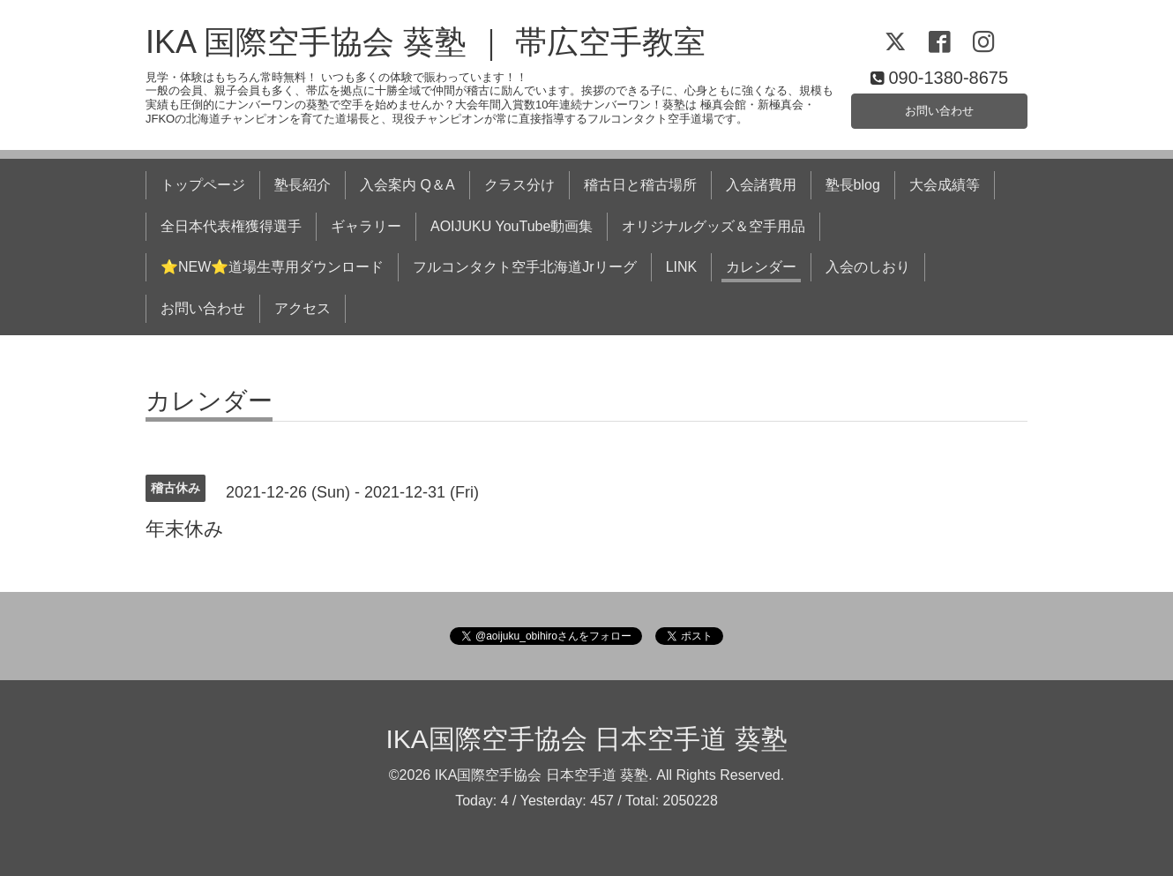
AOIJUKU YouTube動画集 (511, 226)
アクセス (302, 308)
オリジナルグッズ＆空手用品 (713, 226)
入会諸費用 (761, 184)
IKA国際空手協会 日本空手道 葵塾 (586, 738)
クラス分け (519, 184)
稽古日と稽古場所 (640, 184)
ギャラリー (366, 226)
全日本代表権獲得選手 (231, 226)
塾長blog (853, 184)
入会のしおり (868, 266)
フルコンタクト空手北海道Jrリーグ (524, 266)
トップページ (203, 184)
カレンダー (761, 266)
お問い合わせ (939, 108)
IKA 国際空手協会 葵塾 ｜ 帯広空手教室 (426, 42)
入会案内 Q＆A (407, 184)
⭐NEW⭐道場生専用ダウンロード (272, 266)
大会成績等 (944, 184)
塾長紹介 (302, 184)
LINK (682, 266)
